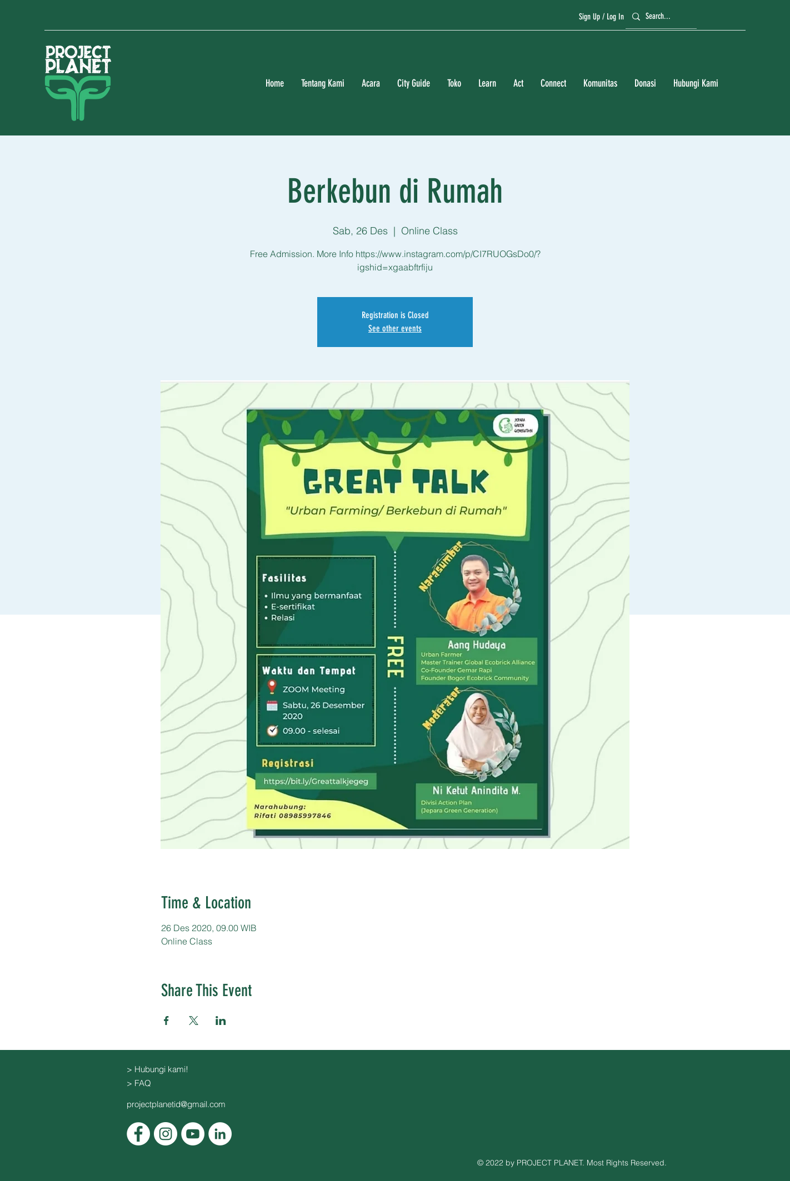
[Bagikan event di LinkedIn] (221, 1020)
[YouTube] (192, 1133)
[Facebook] (138, 1133)
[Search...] (659, 16)
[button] (322, 83)
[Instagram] (165, 1133)
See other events (395, 328)
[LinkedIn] (220, 1133)
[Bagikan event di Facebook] (166, 1020)
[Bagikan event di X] (193, 1020)
